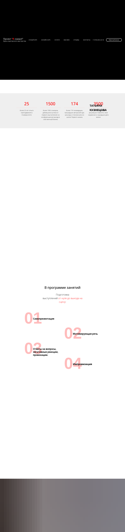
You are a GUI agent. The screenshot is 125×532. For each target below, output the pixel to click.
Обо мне (67, 40)
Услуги (57, 40)
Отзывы (76, 40)
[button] (114, 40)
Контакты (86, 40)
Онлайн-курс (46, 40)
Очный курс (33, 40)
